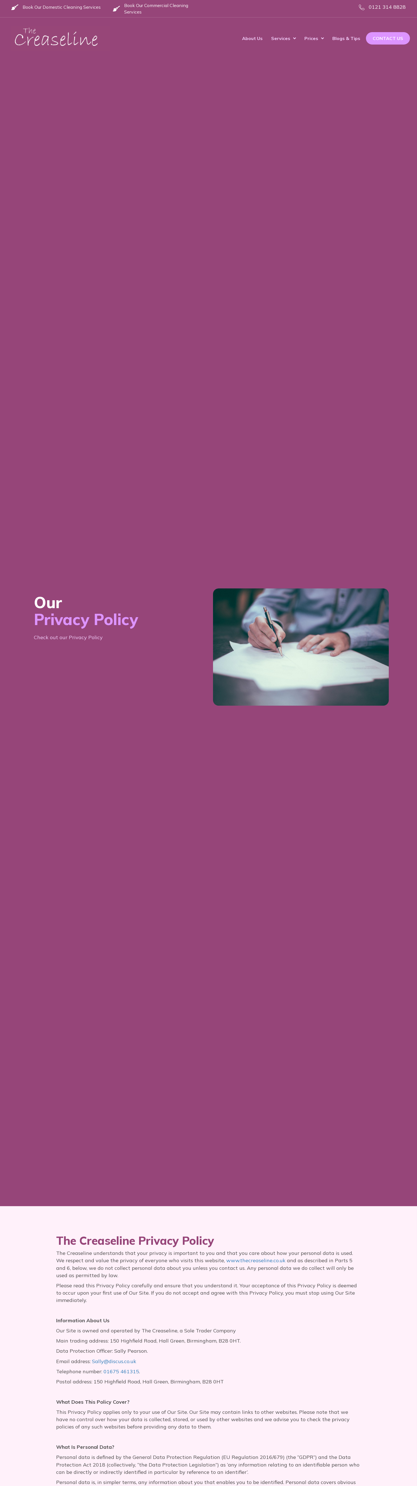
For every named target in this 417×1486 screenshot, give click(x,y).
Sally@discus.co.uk (114, 1361)
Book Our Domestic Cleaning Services (62, 7)
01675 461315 (121, 1371)
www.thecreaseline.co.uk (256, 1260)
